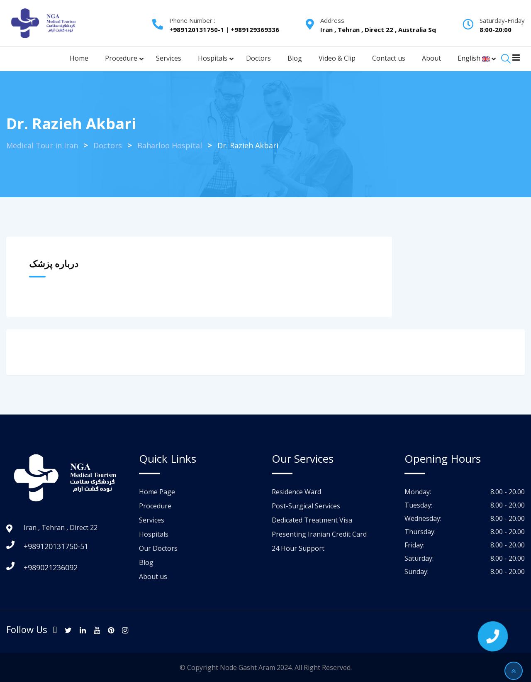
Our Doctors (158, 548)
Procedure (155, 505)
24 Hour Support (298, 548)
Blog (146, 562)
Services (151, 520)
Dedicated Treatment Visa (312, 520)
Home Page (157, 491)
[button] (492, 636)
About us (153, 576)
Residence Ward (296, 491)
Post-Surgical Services (306, 505)
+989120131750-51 (56, 546)
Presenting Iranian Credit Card (319, 534)
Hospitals (153, 534)
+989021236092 (51, 567)
